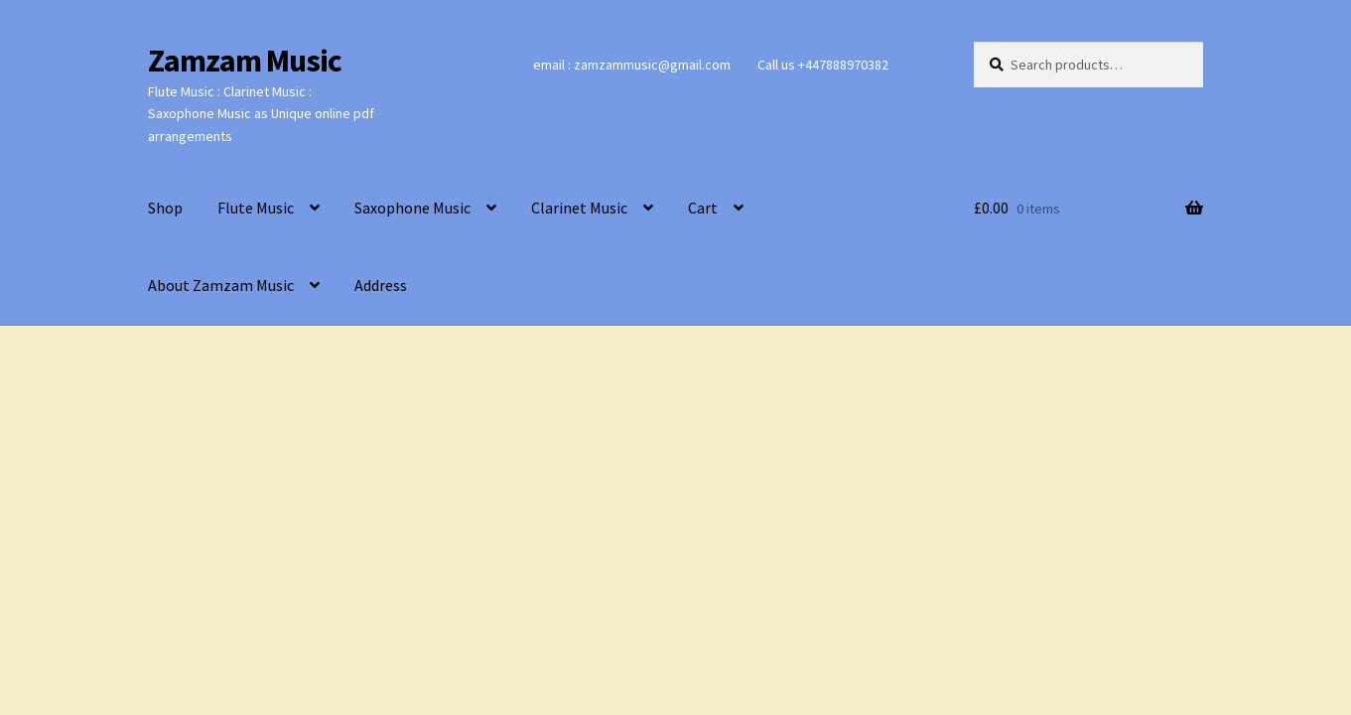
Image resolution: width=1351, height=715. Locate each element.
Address (380, 285)
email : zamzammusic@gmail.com (632, 64)
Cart (703, 207)
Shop (165, 207)
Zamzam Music (244, 60)
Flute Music (255, 207)
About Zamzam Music (221, 285)
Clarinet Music (579, 207)
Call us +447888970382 (822, 64)
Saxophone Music (412, 207)
